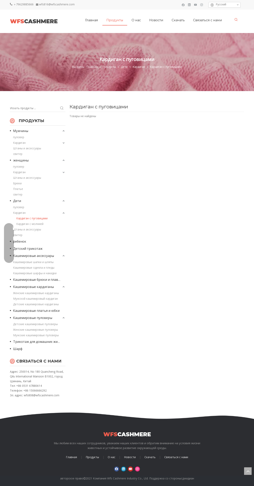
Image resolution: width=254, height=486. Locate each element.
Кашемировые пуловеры (32, 318)
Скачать (150, 457)
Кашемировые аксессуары (33, 256)
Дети (17, 201)
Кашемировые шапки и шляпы (33, 262)
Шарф (17, 349)
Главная (71, 457)
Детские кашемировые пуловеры (35, 324)
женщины (21, 160)
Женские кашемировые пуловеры (35, 329)
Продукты (92, 457)
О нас (111, 457)
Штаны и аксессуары (27, 148)
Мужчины (20, 131)
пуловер (18, 137)
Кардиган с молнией (29, 224)
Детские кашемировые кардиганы (36, 304)
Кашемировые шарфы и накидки (35, 273)
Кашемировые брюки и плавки (37, 279)
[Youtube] (195, 4)
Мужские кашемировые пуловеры (36, 335)
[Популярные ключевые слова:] (236, 20)
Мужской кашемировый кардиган (35, 298)
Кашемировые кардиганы (33, 287)
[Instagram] (201, 4)
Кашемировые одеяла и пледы (33, 267)
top (248, 471)
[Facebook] (183, 4)
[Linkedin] (189, 4)
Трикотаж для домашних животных (39, 341)
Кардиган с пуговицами (32, 218)
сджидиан (187, 478)
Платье (18, 189)
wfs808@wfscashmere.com (41, 395)
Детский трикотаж (27, 248)
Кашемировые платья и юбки (36, 310)
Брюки (17, 183)
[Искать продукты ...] (34, 108)
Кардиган (19, 143)
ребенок (19, 241)
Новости (130, 457)
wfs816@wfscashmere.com (57, 4)
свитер (17, 154)
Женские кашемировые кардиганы (36, 293)
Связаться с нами (176, 457)
